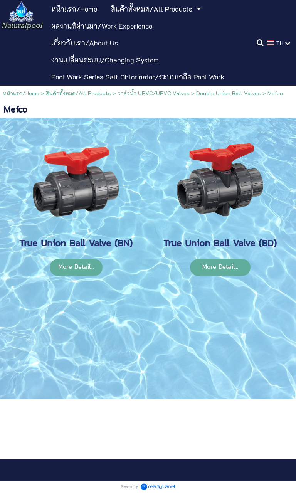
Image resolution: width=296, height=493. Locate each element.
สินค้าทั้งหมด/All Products (78, 93)
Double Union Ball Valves (228, 93)
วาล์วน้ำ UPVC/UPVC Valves (154, 93)
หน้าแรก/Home (21, 93)
